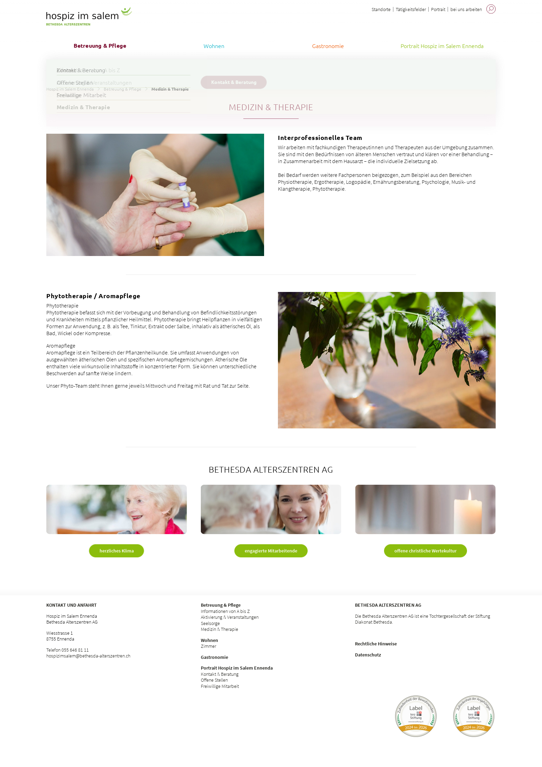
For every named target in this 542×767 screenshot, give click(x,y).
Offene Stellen (214, 680)
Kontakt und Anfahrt (71, 605)
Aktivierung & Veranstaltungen (230, 617)
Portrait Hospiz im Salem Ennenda (237, 668)
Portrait (438, 9)
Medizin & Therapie (219, 629)
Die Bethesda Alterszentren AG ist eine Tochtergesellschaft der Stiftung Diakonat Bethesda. (422, 619)
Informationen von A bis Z (225, 611)
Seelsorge (210, 623)
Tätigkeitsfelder (411, 9)
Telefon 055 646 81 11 (67, 650)
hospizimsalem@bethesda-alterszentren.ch (88, 656)
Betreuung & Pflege (122, 89)
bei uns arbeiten (466, 9)
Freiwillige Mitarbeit (220, 686)
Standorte (381, 9)
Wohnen (209, 640)
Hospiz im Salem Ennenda (70, 89)
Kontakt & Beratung (220, 674)
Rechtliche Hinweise (376, 644)
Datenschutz (368, 655)
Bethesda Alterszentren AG (388, 605)
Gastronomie (214, 657)
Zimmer (208, 646)
